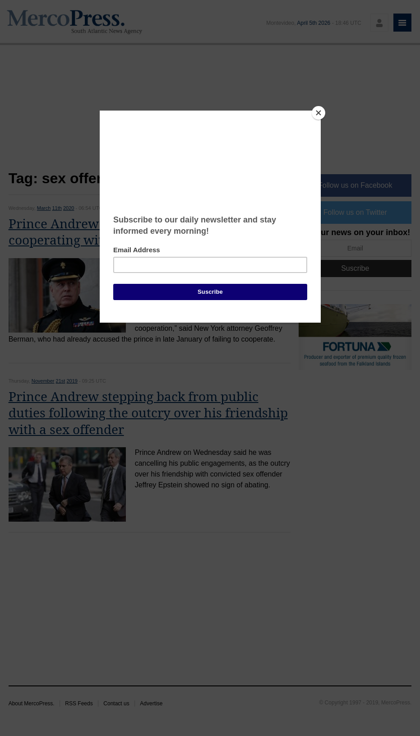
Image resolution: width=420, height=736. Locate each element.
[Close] (318, 113)
